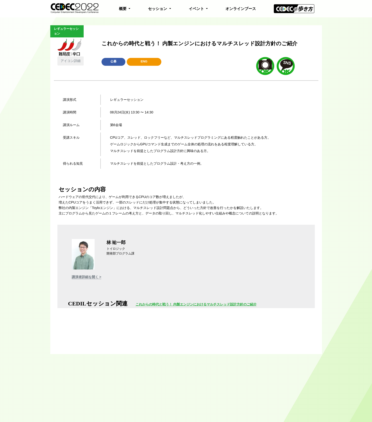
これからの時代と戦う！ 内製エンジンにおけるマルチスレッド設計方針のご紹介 (196, 304)
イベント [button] (197, 9)
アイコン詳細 (71, 61)
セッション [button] (158, 9)
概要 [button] (123, 9)
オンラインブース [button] (240, 9)
